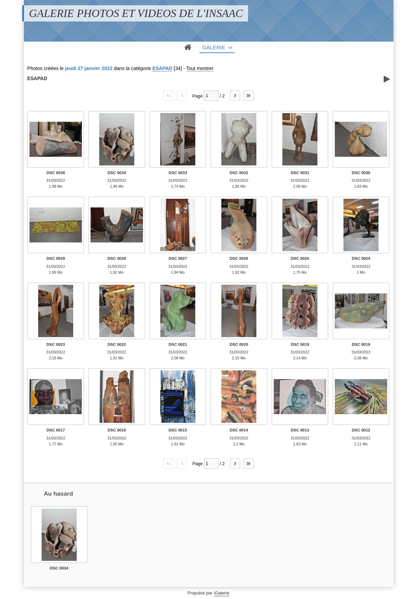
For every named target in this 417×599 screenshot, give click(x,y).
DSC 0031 (300, 173)
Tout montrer (200, 68)
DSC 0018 (361, 344)
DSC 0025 (300, 258)
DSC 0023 (55, 344)
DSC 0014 (239, 430)
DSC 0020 (239, 344)
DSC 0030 (361, 173)
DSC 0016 (117, 430)
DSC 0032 (239, 173)
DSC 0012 (361, 430)
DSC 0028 (117, 258)
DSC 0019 (300, 344)
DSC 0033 (178, 173)
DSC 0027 (178, 258)
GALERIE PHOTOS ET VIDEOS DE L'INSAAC (136, 13)
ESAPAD (162, 68)
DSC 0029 (55, 258)
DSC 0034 (117, 173)
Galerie (213, 47)
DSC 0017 (55, 430)
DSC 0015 (178, 430)
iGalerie (221, 593)
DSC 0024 (361, 258)
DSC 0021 (178, 344)
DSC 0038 (55, 173)
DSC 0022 (117, 344)
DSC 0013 (300, 430)
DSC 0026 (239, 258)
